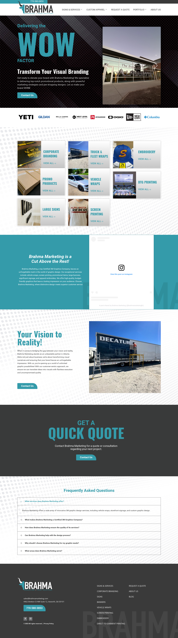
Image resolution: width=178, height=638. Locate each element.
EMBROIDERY (103, 618)
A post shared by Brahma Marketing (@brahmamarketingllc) (121, 305)
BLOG (131, 596)
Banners (101, 602)
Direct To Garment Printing (111, 623)
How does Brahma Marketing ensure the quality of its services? (52, 527)
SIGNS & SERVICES (72, 9)
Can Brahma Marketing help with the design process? (48, 535)
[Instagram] (30, 619)
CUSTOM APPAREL (96, 9)
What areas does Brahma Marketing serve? (43, 551)
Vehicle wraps (104, 607)
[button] (107, 66)
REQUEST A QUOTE (120, 9)
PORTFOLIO (139, 9)
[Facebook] (25, 619)
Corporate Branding (107, 591)
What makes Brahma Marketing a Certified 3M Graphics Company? (54, 520)
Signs (99, 596)
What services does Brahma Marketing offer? (44, 501)
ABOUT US (156, 9)
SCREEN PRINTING (105, 613)
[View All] (55, 163)
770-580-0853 (34, 608)
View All (48, 163)
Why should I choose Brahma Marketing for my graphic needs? (52, 543)
